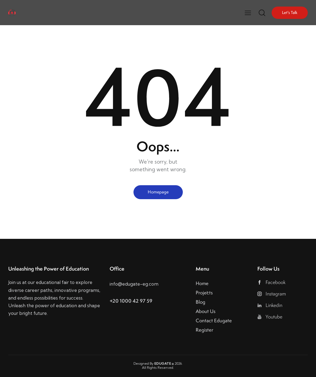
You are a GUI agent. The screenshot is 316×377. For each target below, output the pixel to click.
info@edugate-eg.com (134, 284)
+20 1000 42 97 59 (131, 300)
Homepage (158, 192)
